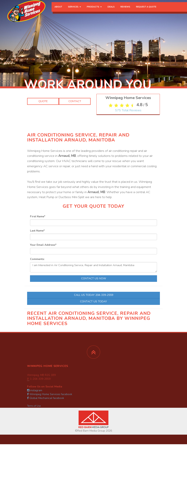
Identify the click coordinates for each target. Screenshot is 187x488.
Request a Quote (146, 10)
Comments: (37, 259)
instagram (34, 390)
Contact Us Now (93, 278)
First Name (37, 216)
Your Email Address (43, 245)
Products (94, 10)
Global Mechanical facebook (45, 398)
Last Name (37, 230)
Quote (43, 101)
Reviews (125, 10)
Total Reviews (128, 144)
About (58, 10)
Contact (74, 101)
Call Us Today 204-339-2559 (93, 295)
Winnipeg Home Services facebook (49, 394)
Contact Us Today (93, 301)
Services (74, 10)
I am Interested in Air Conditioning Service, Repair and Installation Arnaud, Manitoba (93, 267)
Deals (111, 10)
